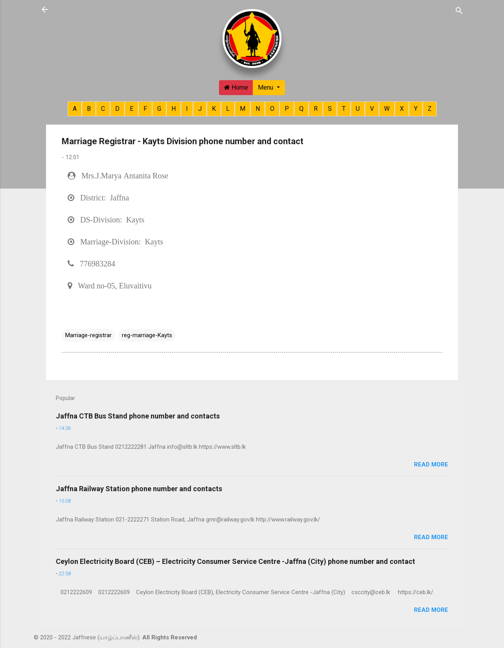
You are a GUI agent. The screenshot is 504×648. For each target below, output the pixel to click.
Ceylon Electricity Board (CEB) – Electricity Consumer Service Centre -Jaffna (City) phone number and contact (235, 561)
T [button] (344, 108)
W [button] (387, 108)
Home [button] (236, 87)
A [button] (75, 108)
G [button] (159, 108)
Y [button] (416, 108)
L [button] (228, 108)
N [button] (258, 108)
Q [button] (301, 108)
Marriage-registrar (88, 335)
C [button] (103, 108)
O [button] (272, 108)
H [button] (173, 108)
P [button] (287, 108)
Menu (266, 87)
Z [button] (430, 108)
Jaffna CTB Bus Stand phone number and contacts (138, 416)
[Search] (459, 10)
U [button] (358, 108)
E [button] (131, 108)
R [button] (316, 108)
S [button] (330, 108)
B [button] (89, 108)
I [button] (187, 108)
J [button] (200, 108)
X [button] (402, 108)
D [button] (117, 108)
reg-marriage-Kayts (147, 335)
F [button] (145, 108)
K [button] (214, 108)
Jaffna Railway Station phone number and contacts (139, 489)
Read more (431, 464)
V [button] (372, 108)
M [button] (242, 108)
